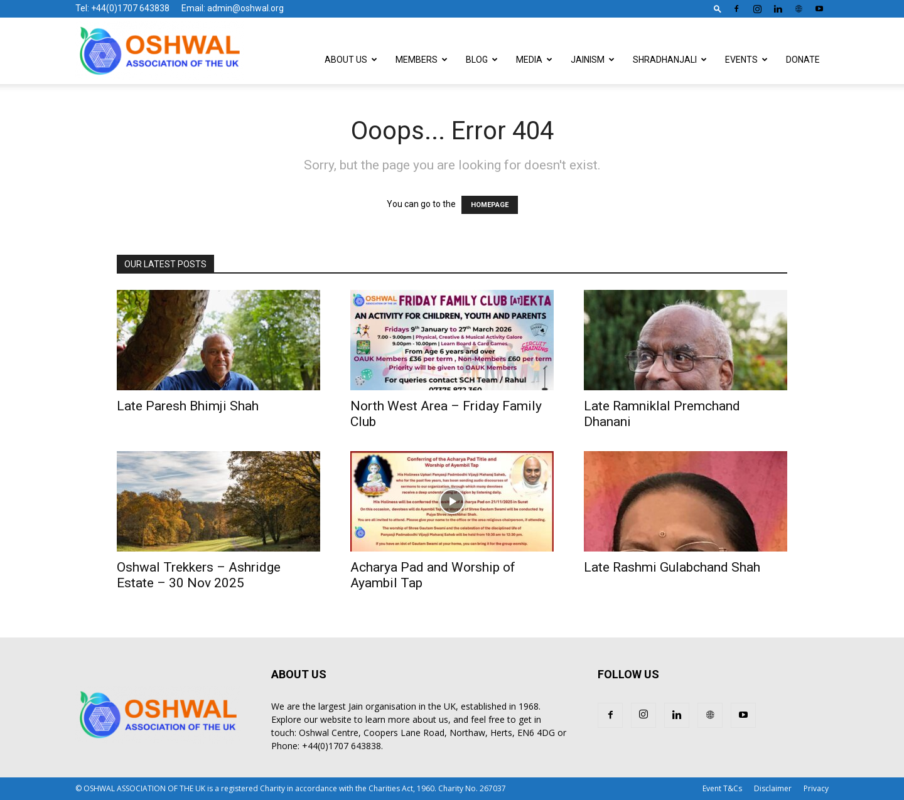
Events (746, 60)
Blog (482, 60)
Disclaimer (773, 788)
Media (534, 60)
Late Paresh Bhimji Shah (188, 405)
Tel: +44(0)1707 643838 (122, 8)
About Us (351, 60)
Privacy (816, 788)
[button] (717, 8)
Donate (803, 60)
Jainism (593, 60)
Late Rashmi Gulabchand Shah (672, 567)
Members (422, 60)
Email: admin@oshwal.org (232, 8)
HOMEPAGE (489, 205)
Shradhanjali (670, 60)
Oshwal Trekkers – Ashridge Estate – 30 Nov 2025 (199, 575)
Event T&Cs (722, 788)
